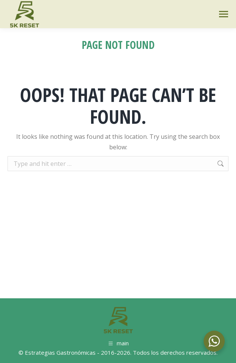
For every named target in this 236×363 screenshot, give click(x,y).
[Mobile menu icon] (223, 14)
